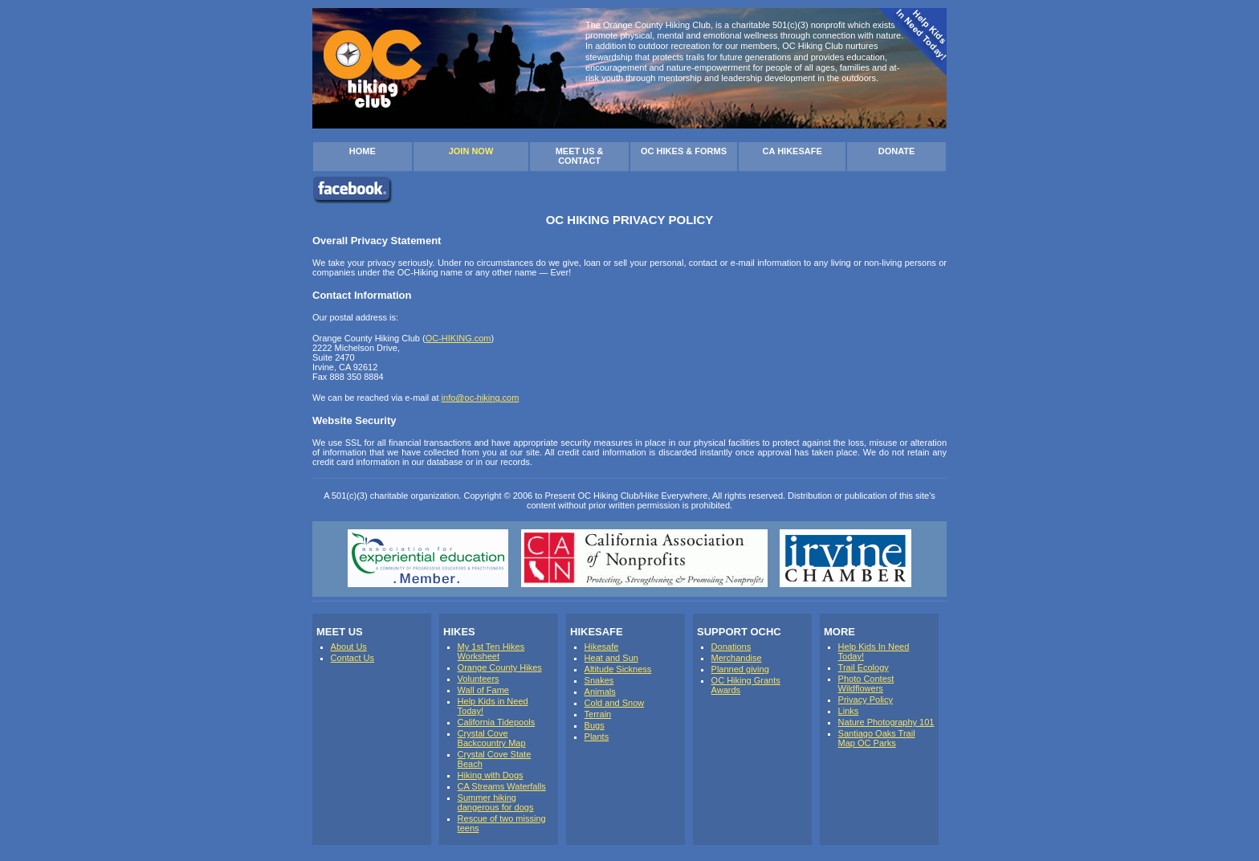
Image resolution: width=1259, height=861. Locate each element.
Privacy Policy (865, 699)
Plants (597, 736)
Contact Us (352, 658)
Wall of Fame (483, 690)
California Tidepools (497, 722)
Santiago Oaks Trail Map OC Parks (876, 738)
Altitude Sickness (618, 669)
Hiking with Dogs (491, 775)
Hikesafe (602, 646)
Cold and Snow (615, 703)
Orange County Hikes (500, 667)
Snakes (599, 680)
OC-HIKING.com (458, 338)
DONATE (896, 151)
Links (848, 711)
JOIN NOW (471, 151)
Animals (600, 691)
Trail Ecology (863, 667)
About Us (349, 646)
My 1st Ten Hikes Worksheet (491, 651)
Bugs (595, 725)
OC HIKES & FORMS (684, 151)
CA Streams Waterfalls (502, 786)
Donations (731, 646)
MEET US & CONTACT (580, 155)
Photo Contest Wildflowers (866, 683)
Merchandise (736, 658)
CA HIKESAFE (792, 151)
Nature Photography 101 (886, 722)
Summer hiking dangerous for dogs (496, 802)
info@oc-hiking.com (480, 397)
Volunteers (478, 678)
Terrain (598, 714)
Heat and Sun (611, 658)
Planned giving (740, 669)
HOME (362, 151)
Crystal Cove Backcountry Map (492, 738)
